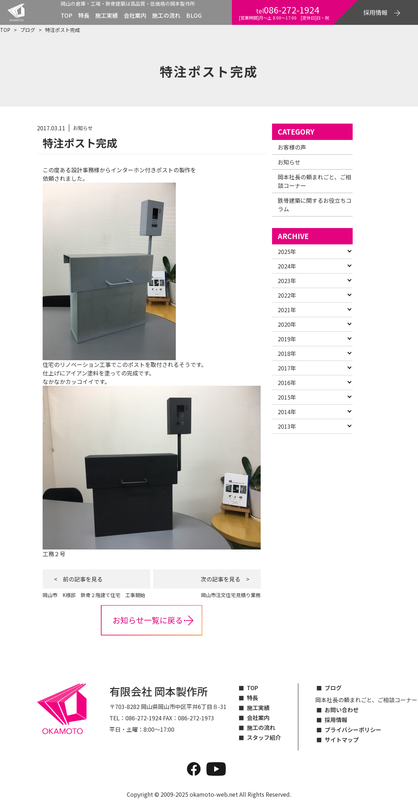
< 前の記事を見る (78, 579)
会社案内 (135, 15)
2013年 (287, 426)
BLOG (194, 15)
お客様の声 (292, 147)
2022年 (287, 295)
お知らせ (289, 162)
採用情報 (336, 719)
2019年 (287, 339)
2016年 (287, 382)
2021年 (287, 309)
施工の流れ (166, 15)
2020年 (287, 324)
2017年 (287, 368)
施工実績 (106, 15)
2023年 (287, 280)
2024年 (287, 266)
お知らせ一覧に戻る (148, 619)
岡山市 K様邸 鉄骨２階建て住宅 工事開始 (94, 595)
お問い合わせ (342, 709)
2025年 (287, 251)
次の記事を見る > (225, 579)
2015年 (287, 397)
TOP (66, 15)
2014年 (287, 411)
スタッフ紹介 (264, 737)
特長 (83, 15)
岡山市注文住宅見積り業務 (228, 595)
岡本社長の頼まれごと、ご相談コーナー (366, 699)
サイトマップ (342, 739)
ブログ (27, 29)
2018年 (287, 353)
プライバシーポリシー (353, 729)
